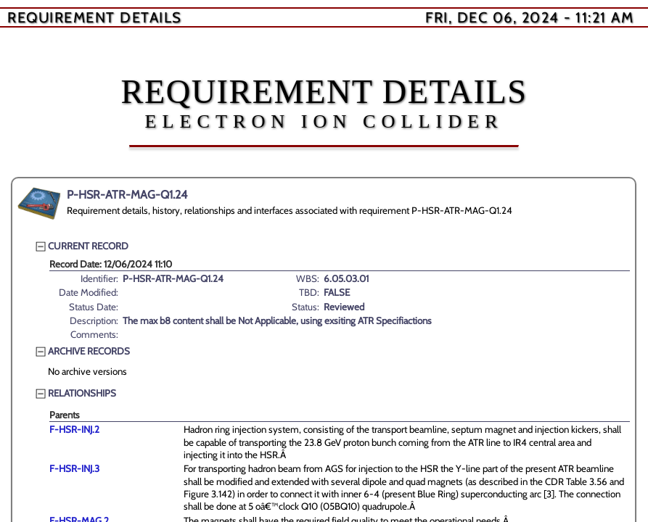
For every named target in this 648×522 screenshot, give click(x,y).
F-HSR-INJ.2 (74, 429)
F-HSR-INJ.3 (74, 468)
